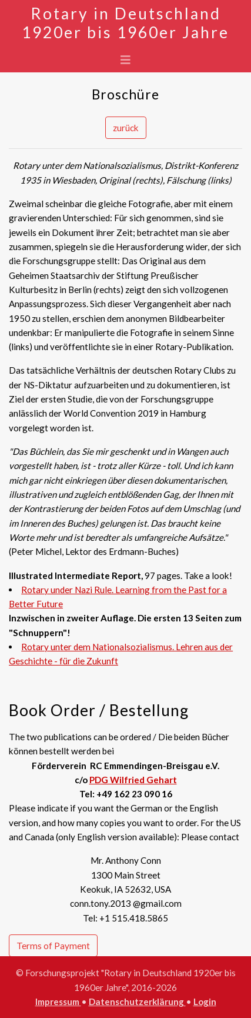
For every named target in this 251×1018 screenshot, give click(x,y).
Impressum (58, 1001)
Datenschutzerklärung (137, 1001)
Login (204, 1001)
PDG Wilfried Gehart (133, 779)
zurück (126, 127)
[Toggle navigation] (125, 60)
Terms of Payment (53, 945)
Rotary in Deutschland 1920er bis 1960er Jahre (125, 23)
